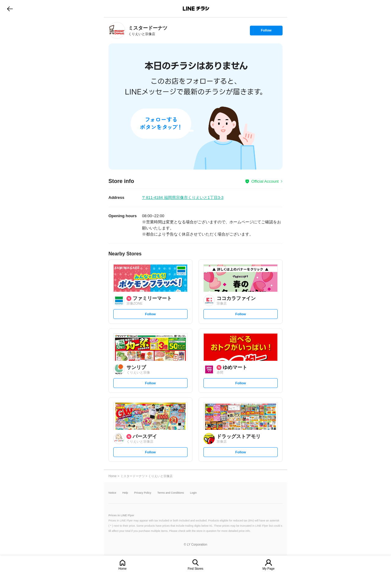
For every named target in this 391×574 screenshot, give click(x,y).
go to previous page (10, 8)
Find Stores (195, 568)
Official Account (265, 181)
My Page (268, 568)
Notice (112, 493)
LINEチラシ (196, 8)
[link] (116, 30)
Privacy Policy (142, 493)
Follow (266, 31)
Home (123, 568)
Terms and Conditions (170, 493)
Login (193, 493)
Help (125, 493)
